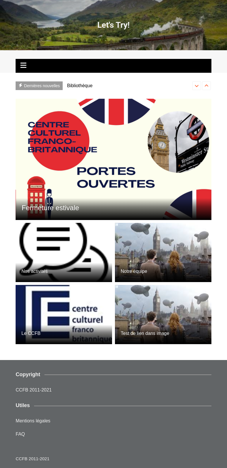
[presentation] (196, 85)
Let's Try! (113, 25)
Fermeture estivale (50, 208)
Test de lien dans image (145, 333)
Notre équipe (134, 271)
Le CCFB (30, 333)
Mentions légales (33, 420)
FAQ (20, 434)
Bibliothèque (79, 85)
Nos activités (34, 271)
